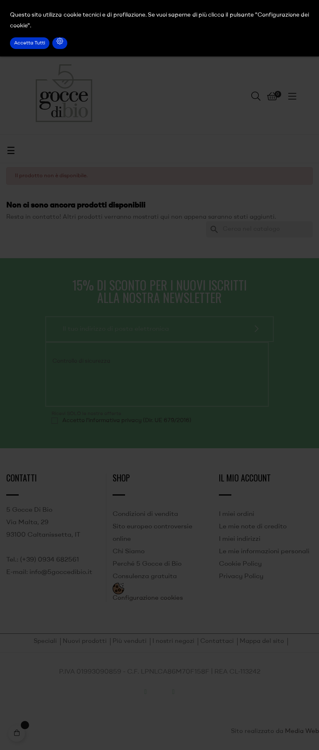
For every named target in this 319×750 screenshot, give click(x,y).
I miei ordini (236, 514)
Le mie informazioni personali (264, 551)
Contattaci (217, 641)
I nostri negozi (173, 641)
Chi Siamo (129, 551)
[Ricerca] (259, 229)
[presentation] (108, 384)
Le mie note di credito (253, 526)
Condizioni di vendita (145, 514)
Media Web (302, 731)
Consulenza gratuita (145, 576)
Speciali (45, 641)
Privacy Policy (241, 576)
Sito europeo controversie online (152, 532)
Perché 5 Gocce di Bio (147, 564)
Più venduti (130, 641)
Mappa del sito (262, 641)
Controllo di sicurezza (81, 361)
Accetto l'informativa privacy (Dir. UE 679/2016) (126, 420)
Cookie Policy (240, 564)
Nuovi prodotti (85, 641)
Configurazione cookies (148, 598)
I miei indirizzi (239, 539)
